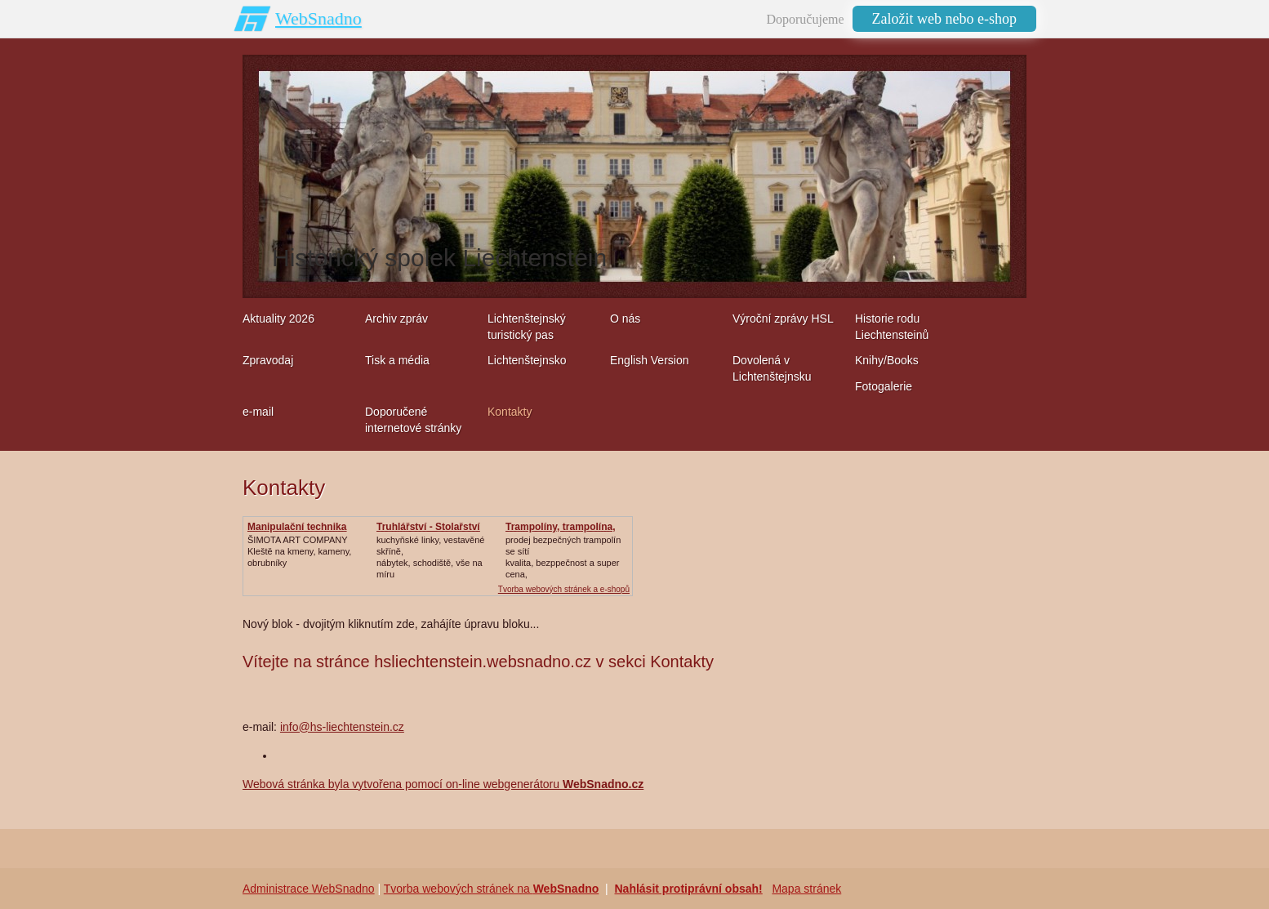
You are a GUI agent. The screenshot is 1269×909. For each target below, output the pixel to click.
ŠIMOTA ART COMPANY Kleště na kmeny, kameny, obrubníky (299, 551)
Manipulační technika (296, 526)
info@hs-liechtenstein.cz (342, 726)
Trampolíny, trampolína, (560, 526)
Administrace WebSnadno (309, 888)
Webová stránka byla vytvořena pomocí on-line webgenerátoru (443, 784)
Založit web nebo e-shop (944, 19)
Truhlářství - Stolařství (428, 526)
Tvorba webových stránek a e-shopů (564, 589)
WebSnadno (318, 18)
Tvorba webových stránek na (491, 888)
